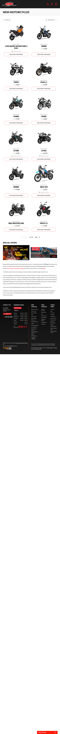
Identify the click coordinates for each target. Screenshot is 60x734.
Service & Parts (53, 318)
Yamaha (22, 268)
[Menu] (56, 4)
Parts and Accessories (53, 322)
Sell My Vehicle (53, 326)
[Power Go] (16, 348)
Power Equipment (34, 325)
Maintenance (53, 320)
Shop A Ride (11, 345)
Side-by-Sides (34, 316)
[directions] (51, 4)
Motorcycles (33, 311)
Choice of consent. (38, 348)
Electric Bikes (34, 312)
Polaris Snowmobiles (34, 335)
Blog (51, 311)
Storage (52, 324)
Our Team (52, 312)
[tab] (18, 308)
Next (38, 237)
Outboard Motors (34, 321)
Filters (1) (7, 20)
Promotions (53, 316)
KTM (8, 268)
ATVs (32, 314)
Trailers (32, 323)
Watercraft (33, 320)
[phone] (47, 4)
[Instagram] (22, 327)
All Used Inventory (43, 310)
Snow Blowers (34, 327)
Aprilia (43, 268)
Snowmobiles (34, 318)
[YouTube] (24, 327)
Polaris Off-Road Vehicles (34, 332)
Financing (43, 324)
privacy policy (50, 347)
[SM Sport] (10, 4)
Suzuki (12, 268)
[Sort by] (51, 19)
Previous (23, 237)
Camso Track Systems (33, 329)
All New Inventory (34, 309)
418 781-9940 (7, 317)
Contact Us (53, 309)
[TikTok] (26, 327)
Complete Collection (33, 338)
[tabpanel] (20, 318)
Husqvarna (16, 268)
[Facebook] (19, 327)
